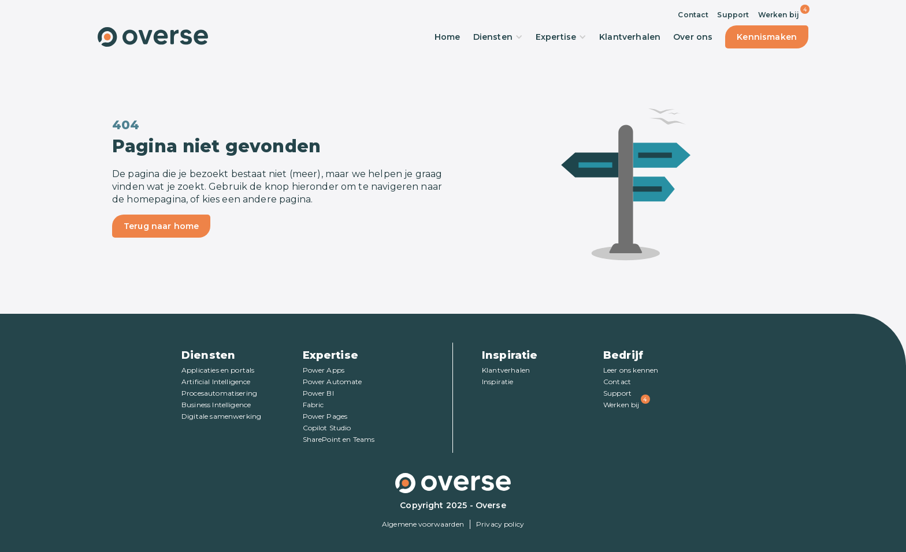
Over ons (692, 37)
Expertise (561, 37)
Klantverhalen (629, 37)
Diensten (498, 37)
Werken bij (779, 14)
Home (448, 37)
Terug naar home (161, 226)
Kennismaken (767, 37)
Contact (693, 14)
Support (733, 14)
